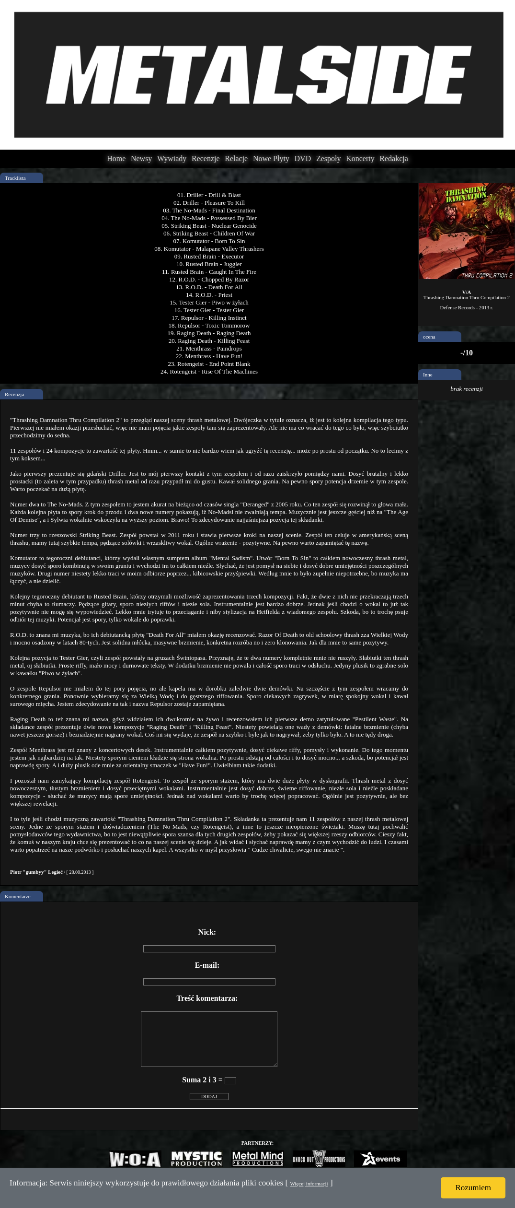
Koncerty (360, 158)
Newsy (141, 158)
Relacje (236, 158)
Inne (428, 374)
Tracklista (15, 178)
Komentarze (18, 896)
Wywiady (171, 158)
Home (116, 158)
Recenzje (206, 158)
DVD (303, 158)
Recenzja (14, 394)
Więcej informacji (309, 1183)
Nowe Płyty (271, 158)
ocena (429, 337)
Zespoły (328, 158)
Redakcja (393, 158)
